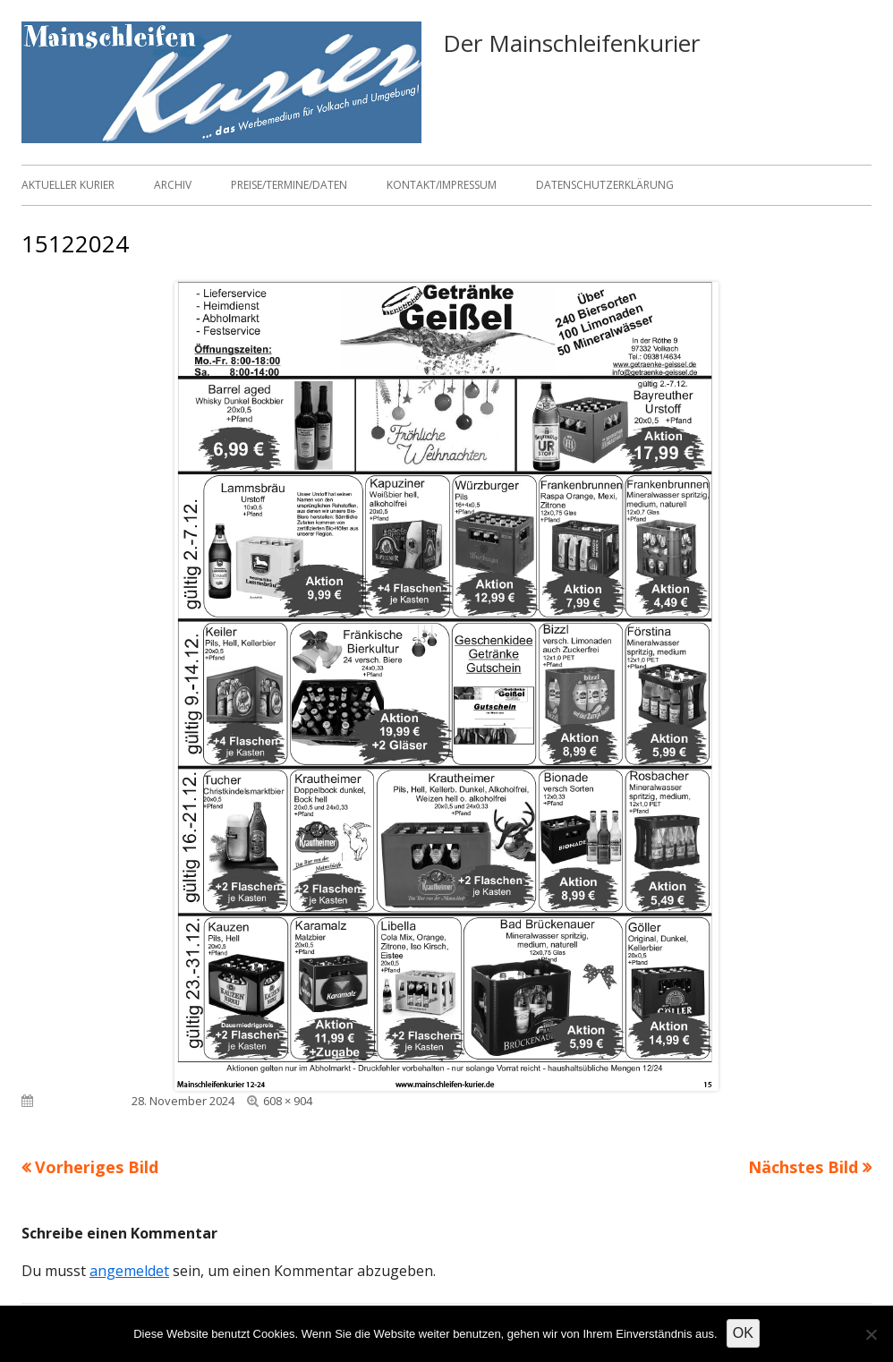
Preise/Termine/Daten (289, 184)
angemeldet (129, 1271)
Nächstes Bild (803, 1167)
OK (743, 1333)
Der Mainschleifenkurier (571, 43)
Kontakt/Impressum (442, 184)
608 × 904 (287, 1101)
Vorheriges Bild (96, 1167)
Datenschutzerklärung (605, 184)
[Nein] (871, 1334)
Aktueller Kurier (68, 184)
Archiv (172, 184)
